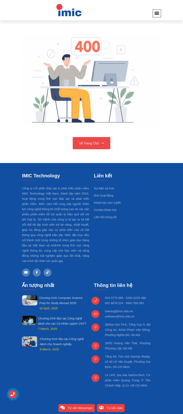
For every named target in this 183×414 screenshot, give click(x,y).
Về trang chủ (91, 143)
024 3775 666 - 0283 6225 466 (125, 297)
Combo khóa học (105, 209)
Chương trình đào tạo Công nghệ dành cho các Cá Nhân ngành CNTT (62, 321)
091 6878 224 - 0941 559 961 (124, 303)
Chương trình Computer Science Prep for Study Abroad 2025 (61, 300)
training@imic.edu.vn (119, 311)
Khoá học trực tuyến (107, 202)
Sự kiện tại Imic (104, 188)
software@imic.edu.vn (119, 316)
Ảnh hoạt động (103, 195)
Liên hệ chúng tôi (105, 217)
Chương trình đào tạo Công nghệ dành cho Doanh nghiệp (62, 341)
